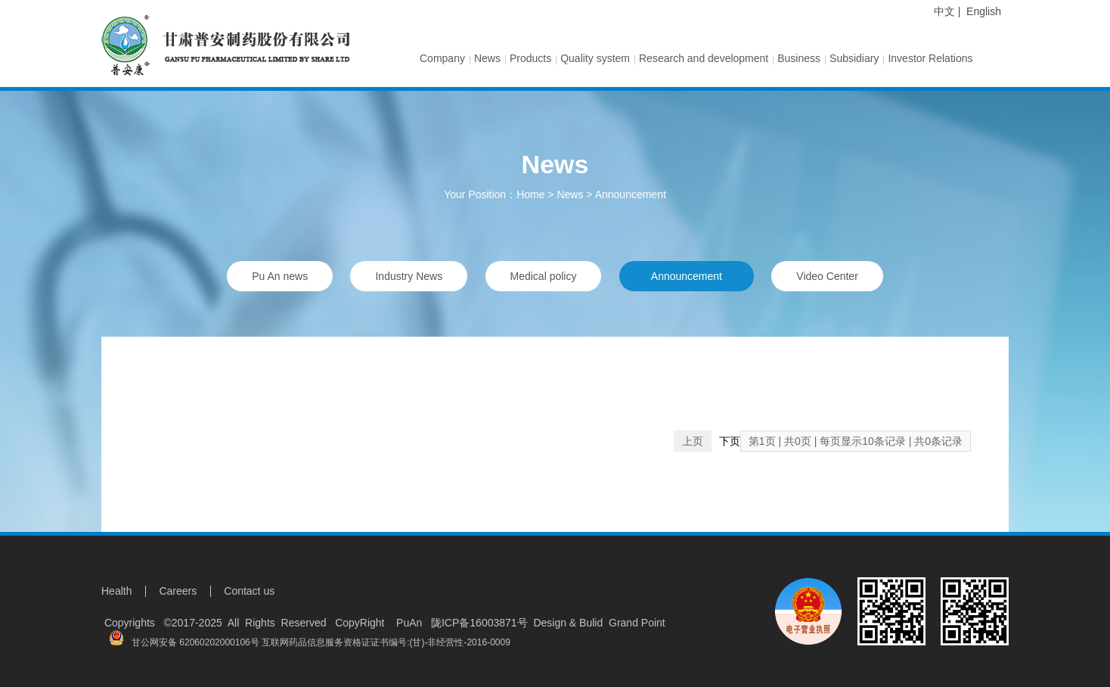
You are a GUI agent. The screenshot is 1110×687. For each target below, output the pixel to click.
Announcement (630, 194)
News (570, 194)
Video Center (826, 276)
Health (116, 591)
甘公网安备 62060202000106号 (184, 642)
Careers (178, 591)
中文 (944, 11)
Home (530, 194)
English (983, 11)
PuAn (406, 623)
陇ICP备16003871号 (479, 623)
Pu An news (280, 276)
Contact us (249, 591)
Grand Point (637, 623)
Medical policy (543, 276)
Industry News (408, 276)
